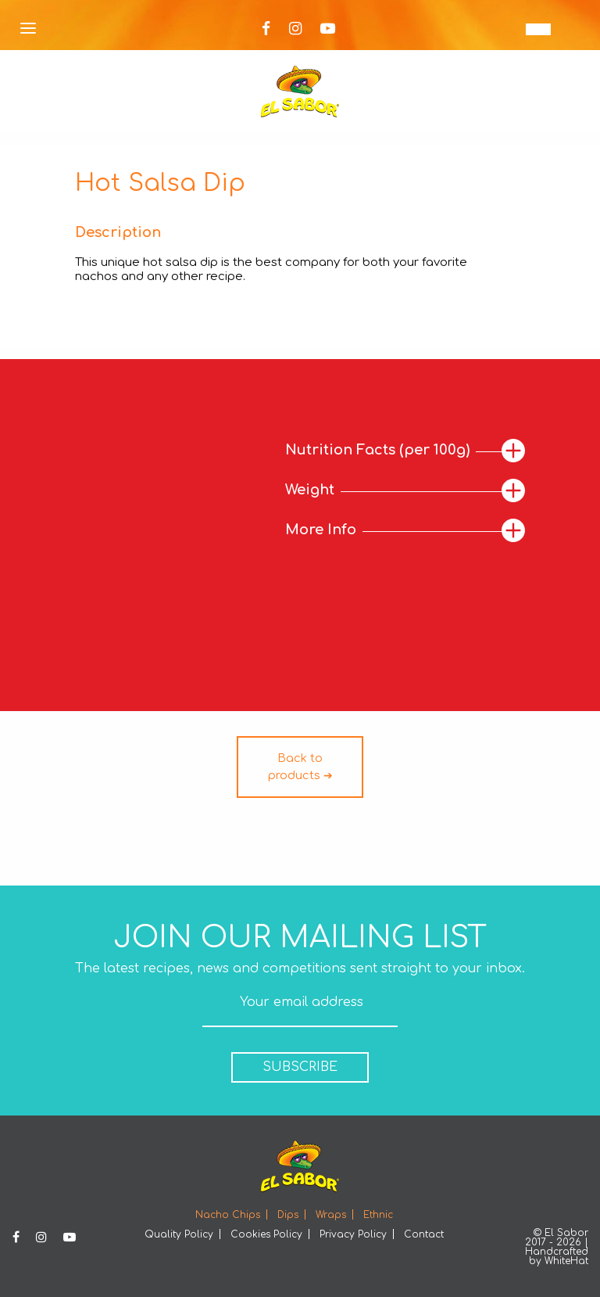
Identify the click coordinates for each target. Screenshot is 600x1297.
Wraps (331, 1214)
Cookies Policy (266, 1234)
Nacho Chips (227, 1214)
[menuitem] (538, 29)
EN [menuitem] (538, 29)
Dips (287, 1214)
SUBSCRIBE (300, 1067)
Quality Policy (179, 1234)
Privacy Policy (353, 1234)
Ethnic (378, 1214)
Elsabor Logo (300, 91)
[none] (538, 29)
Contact (424, 1234)
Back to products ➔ (300, 766)
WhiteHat (566, 1261)
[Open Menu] (28, 29)
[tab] (405, 451)
